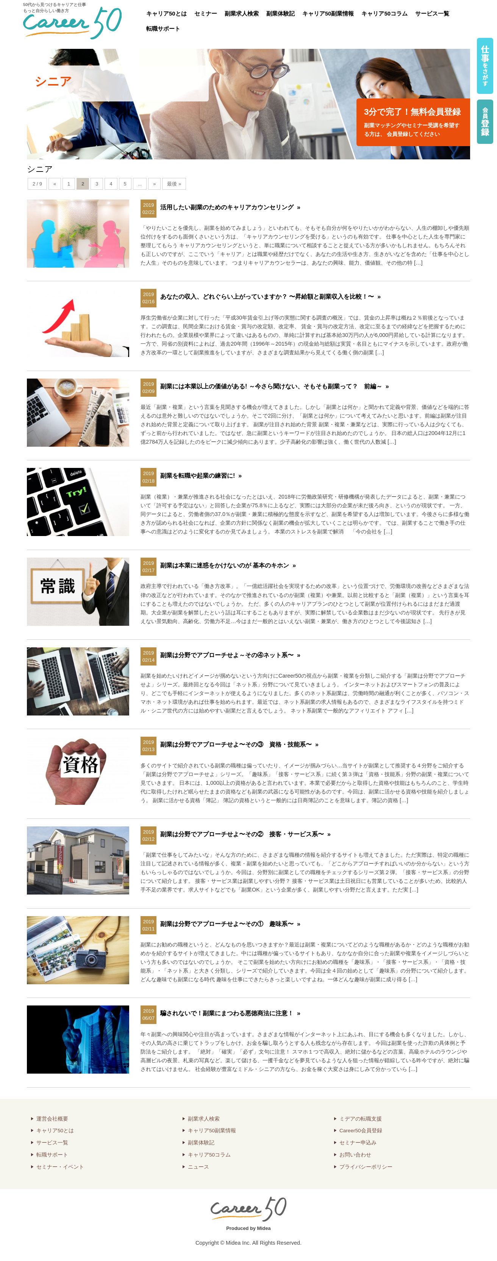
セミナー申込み (358, 1143)
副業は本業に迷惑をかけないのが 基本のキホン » (228, 565)
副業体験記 (280, 13)
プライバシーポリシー (365, 1167)
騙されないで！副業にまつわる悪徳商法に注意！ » (230, 1013)
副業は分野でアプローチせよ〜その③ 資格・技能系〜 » (239, 744)
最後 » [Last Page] (174, 184)
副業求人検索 (242, 13)
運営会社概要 (52, 1119)
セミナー (205, 13)
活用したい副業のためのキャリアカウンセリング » (230, 207)
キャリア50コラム (384, 13)
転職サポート (163, 28)
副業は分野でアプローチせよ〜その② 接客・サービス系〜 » (245, 834)
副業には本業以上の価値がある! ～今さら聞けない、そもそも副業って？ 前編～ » (274, 386)
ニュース (198, 1167)
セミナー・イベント (60, 1167)
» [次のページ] (154, 184)
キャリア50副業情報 (328, 13)
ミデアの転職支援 (360, 1119)
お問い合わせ (355, 1155)
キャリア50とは (166, 13)
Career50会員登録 (360, 1130)
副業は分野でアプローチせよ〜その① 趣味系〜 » (230, 924)
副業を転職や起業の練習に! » (201, 475)
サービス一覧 (432, 13)
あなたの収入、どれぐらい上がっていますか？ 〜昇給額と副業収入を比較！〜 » (270, 296)
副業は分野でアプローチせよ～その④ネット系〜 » (230, 655)
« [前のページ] (54, 184)
